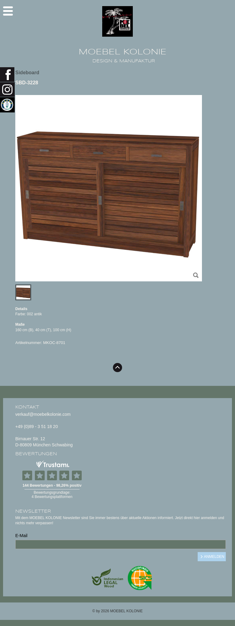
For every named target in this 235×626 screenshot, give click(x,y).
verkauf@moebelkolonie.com (43, 414)
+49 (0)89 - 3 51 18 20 (36, 426)
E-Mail (21, 535)
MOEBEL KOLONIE (122, 52)
